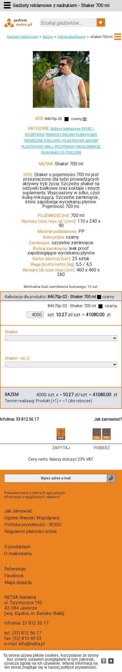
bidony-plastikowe (71, 37)
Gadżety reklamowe (22, 37)
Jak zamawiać (18, 511)
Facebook (14, 575)
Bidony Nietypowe (65, 129)
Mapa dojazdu (18, 582)
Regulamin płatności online (30, 531)
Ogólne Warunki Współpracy (32, 518)
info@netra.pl (32, 643)
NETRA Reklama (20, 597)
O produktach (17, 546)
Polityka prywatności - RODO (32, 524)
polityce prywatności (78, 667)
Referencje (15, 569)
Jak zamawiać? (108, 419)
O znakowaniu (18, 553)
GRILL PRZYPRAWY (59, 146)
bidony (48, 37)
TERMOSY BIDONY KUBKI (65, 134)
